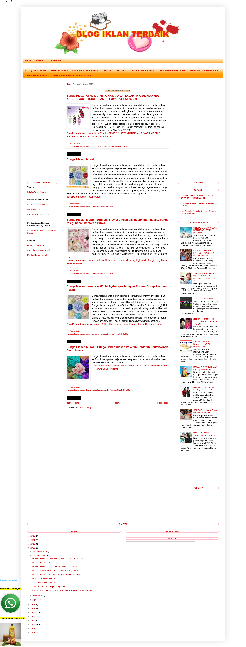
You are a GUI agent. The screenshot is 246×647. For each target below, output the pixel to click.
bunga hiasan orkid (99, 146)
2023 (32, 536)
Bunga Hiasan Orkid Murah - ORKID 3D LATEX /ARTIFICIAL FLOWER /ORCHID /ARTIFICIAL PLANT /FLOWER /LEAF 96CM (113, 97)
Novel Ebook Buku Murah (85, 70)
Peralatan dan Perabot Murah (39, 214)
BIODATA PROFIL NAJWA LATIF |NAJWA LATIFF (205, 368)
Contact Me (55, 60)
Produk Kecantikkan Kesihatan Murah (72, 75)
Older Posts (162, 403)
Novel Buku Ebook (35, 245)
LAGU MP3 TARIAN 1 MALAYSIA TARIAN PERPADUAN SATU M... (63, 590)
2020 (32, 544)
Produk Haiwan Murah (36, 75)
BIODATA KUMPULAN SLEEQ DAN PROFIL (203, 388)
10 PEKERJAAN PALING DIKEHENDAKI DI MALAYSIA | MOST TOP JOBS (204, 277)
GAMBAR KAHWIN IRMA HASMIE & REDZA (204, 411)
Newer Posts (73, 403)
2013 (32, 624)
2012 (32, 628)
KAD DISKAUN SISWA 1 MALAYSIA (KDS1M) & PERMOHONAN (204, 253)
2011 (32, 632)
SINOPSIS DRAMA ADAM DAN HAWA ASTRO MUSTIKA (205, 230)
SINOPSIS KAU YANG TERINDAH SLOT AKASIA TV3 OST (205, 321)
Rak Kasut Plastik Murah (43, 578)
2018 (32, 604)
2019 (32, 548)
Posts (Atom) (85, 408)
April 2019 (37, 599)
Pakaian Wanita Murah (143, 70)
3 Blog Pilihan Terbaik (203, 298)
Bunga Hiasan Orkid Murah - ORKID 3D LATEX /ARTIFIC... (59, 559)
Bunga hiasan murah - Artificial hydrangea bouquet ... (56, 571)
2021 (32, 540)
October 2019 (39, 555)
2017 (32, 608)
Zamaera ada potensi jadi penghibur (48, 586)
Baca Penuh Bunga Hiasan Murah (83, 197)
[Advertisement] (42, 130)
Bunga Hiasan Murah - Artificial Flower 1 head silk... (55, 567)
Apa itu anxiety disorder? (43, 582)
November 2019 (40, 551)
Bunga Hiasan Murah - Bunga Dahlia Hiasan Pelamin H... (58, 574)
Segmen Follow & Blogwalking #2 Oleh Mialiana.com (202, 344)
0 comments (75, 143)
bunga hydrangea (99, 334)
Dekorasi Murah (59, 70)
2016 (32, 612)
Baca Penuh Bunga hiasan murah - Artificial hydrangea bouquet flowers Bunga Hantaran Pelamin (115, 324)
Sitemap (40, 60)
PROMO (108, 70)
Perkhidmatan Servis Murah (204, 70)
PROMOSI (122, 70)
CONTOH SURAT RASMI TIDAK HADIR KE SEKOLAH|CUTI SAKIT (198, 196)
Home (28, 60)
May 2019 (37, 595)
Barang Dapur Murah (35, 70)
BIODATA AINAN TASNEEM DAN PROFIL (204, 434)
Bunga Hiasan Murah (81, 159)
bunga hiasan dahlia (82, 390)
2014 (32, 620)
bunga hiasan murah (82, 146)
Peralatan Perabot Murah (173, 70)
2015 (32, 616)
